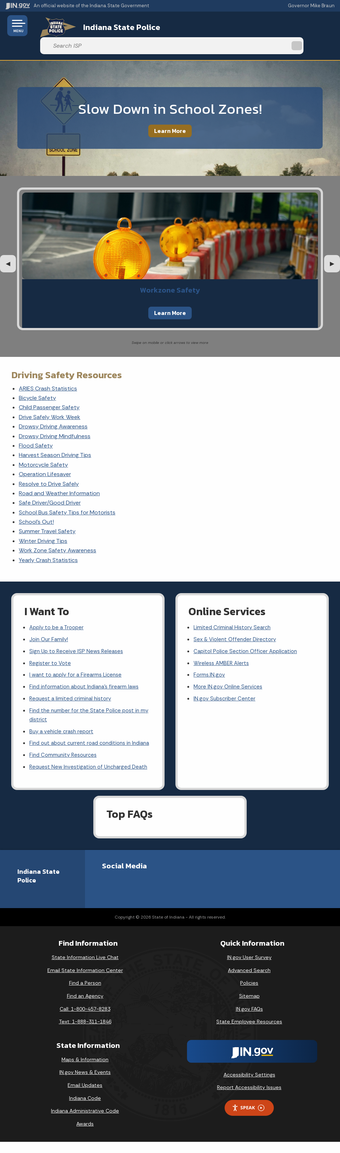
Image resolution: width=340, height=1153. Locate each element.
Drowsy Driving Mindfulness (54, 416)
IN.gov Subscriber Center (226, 684)
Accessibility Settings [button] (249, 1085)
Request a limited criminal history (72, 684)
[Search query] (286, 26)
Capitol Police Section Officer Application (248, 634)
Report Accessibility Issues (249, 1098)
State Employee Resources (249, 1032)
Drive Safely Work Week (49, 397)
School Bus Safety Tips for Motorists (67, 492)
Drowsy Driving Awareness (53, 406)
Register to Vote (51, 647)
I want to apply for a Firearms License (78, 659)
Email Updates (85, 1096)
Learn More (170, 111)
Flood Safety (36, 425)
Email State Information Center (85, 981)
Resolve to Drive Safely (49, 464)
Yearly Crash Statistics (48, 540)
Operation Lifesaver (45, 454)
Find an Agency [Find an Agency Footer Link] (85, 1006)
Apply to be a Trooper (58, 608)
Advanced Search (249, 981)
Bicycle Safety (37, 378)
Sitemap (249, 1006)
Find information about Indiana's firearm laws (87, 672)
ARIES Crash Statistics (48, 368)
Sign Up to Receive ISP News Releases (78, 634)
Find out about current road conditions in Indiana (84, 737)
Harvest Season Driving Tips (55, 435)
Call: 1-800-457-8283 (85, 1019)
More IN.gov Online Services (229, 672)
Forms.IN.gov (210, 659)
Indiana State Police (110, 26)
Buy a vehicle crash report (63, 720)
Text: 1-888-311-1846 (85, 1032)
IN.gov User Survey (249, 968)
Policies (249, 994)
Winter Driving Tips (43, 521)
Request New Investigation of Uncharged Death (83, 773)
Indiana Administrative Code (85, 1121)
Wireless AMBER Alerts (223, 647)
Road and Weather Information (59, 473)
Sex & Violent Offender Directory (237, 621)
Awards (85, 1134)
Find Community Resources (65, 755)
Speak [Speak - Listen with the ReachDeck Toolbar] (248, 1118)
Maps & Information (85, 1070)
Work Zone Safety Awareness (57, 530)
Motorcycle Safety (43, 445)
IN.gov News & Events (85, 1083)
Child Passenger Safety (49, 388)
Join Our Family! (49, 621)
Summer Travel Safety (47, 511)
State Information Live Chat (85, 968)
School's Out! (36, 502)
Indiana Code (85, 1109)
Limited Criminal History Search (234, 608)
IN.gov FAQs (249, 1019)
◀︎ (11, 243)
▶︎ (335, 243)
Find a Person (85, 994)
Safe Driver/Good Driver (50, 483)
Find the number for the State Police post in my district (87, 702)
